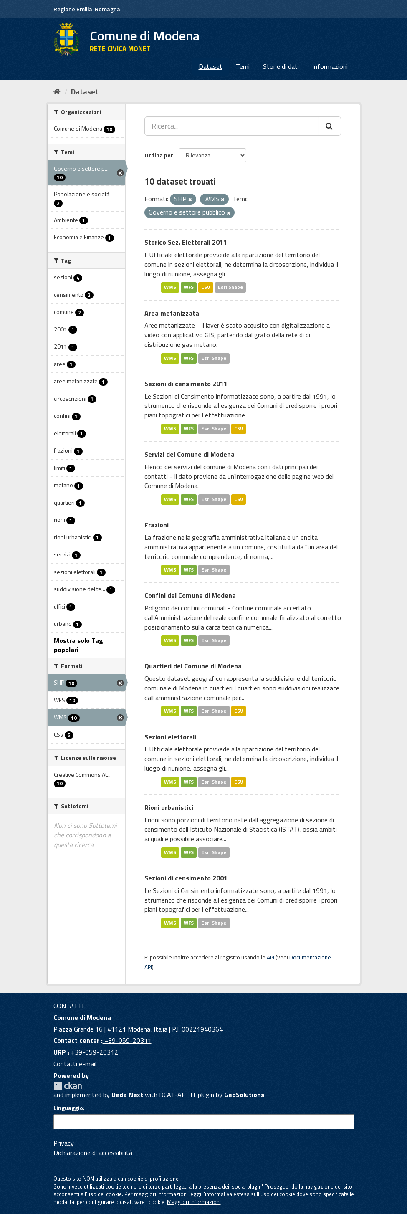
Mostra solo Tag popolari (78, 645)
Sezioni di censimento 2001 (186, 878)
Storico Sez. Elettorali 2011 (185, 242)
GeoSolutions (244, 1095)
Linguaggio (68, 1108)
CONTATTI (68, 1006)
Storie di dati (281, 66)
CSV (205, 287)
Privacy (63, 1143)
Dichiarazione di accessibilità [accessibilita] (92, 1153)
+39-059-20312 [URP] (93, 1052)
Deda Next (127, 1095)
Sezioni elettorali (170, 737)
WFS (189, 287)
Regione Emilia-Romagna (86, 9)
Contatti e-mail (74, 1064)
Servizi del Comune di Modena (189, 454)
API (270, 957)
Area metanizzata (171, 313)
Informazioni (330, 66)
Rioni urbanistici (168, 807)
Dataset (210, 66)
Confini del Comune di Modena (190, 595)
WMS (170, 287)
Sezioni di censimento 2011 (186, 384)
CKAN (67, 1085)
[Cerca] (330, 126)
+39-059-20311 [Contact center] (127, 1040)
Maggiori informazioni (194, 1202)
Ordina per (158, 155)
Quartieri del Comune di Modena (193, 666)
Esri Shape (230, 287)
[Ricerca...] (231, 126)
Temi (243, 66)
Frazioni (156, 525)
